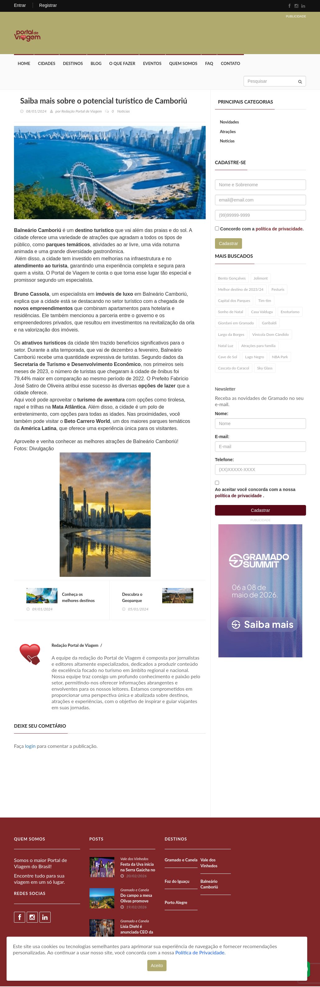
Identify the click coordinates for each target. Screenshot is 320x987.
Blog (96, 63)
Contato (230, 63)
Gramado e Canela (135, 890)
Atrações (228, 131)
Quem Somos (183, 63)
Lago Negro (254, 357)
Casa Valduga (261, 312)
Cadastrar (228, 243)
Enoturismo (290, 312)
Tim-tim (264, 301)
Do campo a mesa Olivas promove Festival (136, 901)
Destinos (73, 63)
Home (24, 63)
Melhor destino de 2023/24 (240, 289)
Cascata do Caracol (233, 368)
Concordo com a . (262, 229)
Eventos (152, 63)
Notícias (227, 141)
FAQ (209, 63)
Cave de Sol (227, 357)
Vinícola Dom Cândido (270, 334)
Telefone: (224, 459)
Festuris (278, 289)
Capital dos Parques (234, 301)
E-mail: (222, 436)
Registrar (48, 5)
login (30, 746)
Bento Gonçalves (232, 278)
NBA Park (280, 357)
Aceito (157, 965)
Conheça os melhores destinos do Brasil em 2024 (78, 600)
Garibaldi (269, 323)
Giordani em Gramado (236, 323)
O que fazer (122, 63)
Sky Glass (264, 368)
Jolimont (261, 278)
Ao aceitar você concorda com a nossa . (255, 492)
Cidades (46, 63)
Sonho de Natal (230, 312)
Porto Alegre (176, 902)
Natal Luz (225, 346)
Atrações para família (258, 346)
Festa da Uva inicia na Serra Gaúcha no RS (138, 870)
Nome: (222, 413)
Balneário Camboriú (209, 884)
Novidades (229, 122)
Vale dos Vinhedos (135, 859)
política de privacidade (279, 229)
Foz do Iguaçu (177, 881)
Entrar (20, 5)
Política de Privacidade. (200, 952)
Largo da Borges (231, 334)
